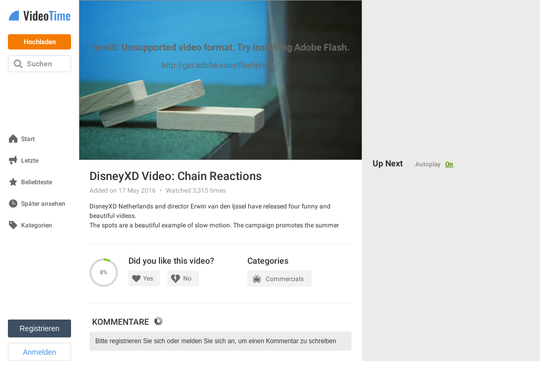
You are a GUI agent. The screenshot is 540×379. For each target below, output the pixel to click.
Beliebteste (36, 182)
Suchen (39, 63)
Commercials (285, 279)
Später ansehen (43, 204)
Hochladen (40, 42)
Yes (148, 278)
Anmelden (39, 352)
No (187, 278)
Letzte (29, 160)
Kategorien (36, 225)
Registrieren (39, 328)
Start (28, 139)
